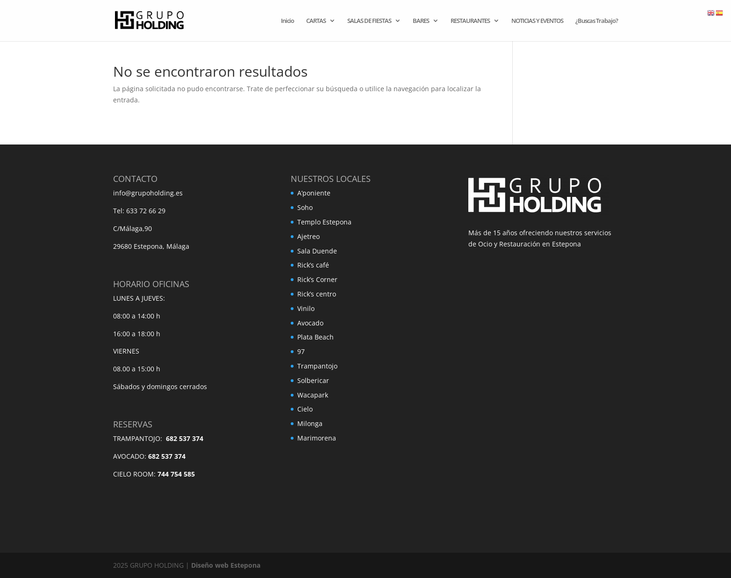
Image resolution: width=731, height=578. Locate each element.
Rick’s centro (316, 293)
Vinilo (306, 308)
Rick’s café (313, 264)
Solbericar (313, 380)
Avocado (310, 322)
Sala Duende (317, 250)
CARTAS (316, 21)
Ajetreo (308, 236)
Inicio (287, 21)
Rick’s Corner (317, 279)
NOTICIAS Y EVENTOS (537, 21)
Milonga (309, 423)
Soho (305, 207)
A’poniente (313, 192)
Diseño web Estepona (225, 565)
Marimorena (316, 438)
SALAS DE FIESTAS (369, 21)
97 (301, 351)
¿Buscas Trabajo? (596, 21)
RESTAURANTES (470, 21)
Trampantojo (317, 365)
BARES (421, 21)
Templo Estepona (324, 221)
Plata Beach (315, 336)
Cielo (305, 409)
